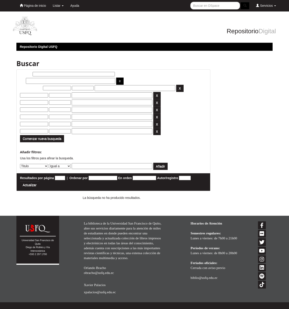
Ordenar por (78, 178)
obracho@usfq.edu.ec (99, 273)
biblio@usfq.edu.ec (204, 278)
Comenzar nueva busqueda (42, 138)
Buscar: (26, 74)
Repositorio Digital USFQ (38, 47)
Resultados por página (37, 178)
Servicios (266, 5)
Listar (58, 5)
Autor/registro (167, 178)
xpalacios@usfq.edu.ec (100, 292)
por (22, 81)
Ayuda (74, 5)
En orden (125, 178)
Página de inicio (33, 5)
